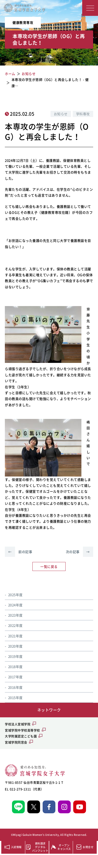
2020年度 (15, 646)
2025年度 (15, 594)
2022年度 (15, 625)
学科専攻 (83, 113)
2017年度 (15, 676)
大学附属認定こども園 (21, 736)
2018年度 (15, 666)
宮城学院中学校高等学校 (22, 730)
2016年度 (15, 687)
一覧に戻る (49, 566)
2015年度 (15, 697)
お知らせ (61, 113)
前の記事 (18, 552)
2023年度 (15, 615)
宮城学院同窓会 (16, 742)
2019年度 (15, 656)
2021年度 (15, 635)
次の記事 (79, 552)
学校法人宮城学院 (17, 724)
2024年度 (15, 604)
